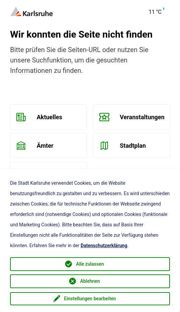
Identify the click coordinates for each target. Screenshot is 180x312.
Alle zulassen (90, 264)
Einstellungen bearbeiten (90, 298)
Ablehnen (90, 281)
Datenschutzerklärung (104, 245)
